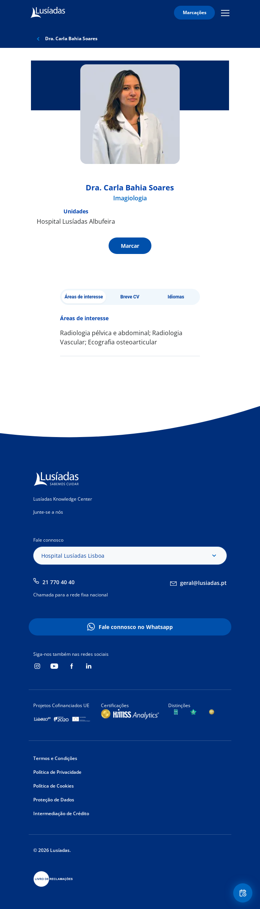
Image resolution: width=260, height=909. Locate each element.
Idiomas (175, 297)
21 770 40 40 (58, 582)
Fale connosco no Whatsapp (136, 627)
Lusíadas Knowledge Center (62, 499)
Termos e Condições (55, 758)
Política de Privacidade (57, 772)
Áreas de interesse (84, 297)
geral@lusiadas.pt (203, 582)
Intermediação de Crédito (61, 813)
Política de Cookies (53, 786)
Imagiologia (130, 198)
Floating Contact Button (244, 893)
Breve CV (130, 297)
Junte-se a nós (48, 512)
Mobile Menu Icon (225, 12)
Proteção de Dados (53, 799)
